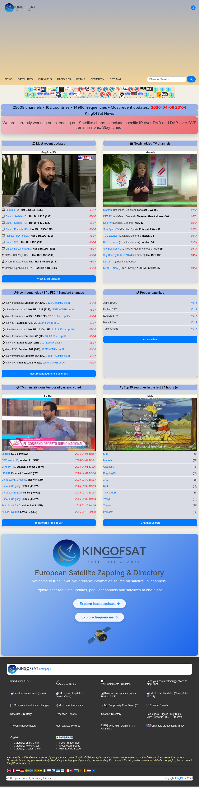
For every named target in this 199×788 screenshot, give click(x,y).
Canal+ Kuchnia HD (16, 229)
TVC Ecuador (110, 235)
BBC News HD (10, 460)
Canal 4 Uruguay (11, 486)
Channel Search (150, 522)
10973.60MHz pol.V (51, 342)
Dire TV (107, 222)
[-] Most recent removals (69, 705)
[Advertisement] (99, 45)
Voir (194, 302)
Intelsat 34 (148, 235)
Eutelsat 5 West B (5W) (30, 466)
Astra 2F (158, 248)
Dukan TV (108, 261)
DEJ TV (107, 216)
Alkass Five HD (10, 512)
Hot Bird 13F (153, 255)
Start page (29, 669)
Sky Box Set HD (112, 248)
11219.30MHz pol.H (63, 329)
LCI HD (6, 473)
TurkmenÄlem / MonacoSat (153, 216)
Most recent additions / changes (49, 373)
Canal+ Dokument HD (17, 248)
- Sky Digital (175, 714)
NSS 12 (139, 222)
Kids (105, 453)
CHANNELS (45, 79)
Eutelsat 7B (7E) (26, 322)
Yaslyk (106, 499)
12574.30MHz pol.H (53, 362)
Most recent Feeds (69, 745)
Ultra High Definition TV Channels (118, 727)
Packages (152, 714)
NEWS (9, 79)
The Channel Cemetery (23, 725)
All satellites (150, 339)
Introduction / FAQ (20, 681)
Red (105, 486)
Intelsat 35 (153, 268)
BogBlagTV (11, 210)
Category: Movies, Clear (27, 748)
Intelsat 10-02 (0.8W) (29, 362)
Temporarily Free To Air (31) (120, 705)
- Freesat (175, 717)
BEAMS (80, 79)
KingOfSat (181, 778)
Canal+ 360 (11, 242)
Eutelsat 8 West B (147, 210)
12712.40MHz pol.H (53, 349)
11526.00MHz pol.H (62, 309)
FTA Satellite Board (70, 748)
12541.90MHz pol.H (59, 302)
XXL (105, 479)
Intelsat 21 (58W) (29, 460)
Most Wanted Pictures (68, 725)
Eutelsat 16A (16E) (35, 302)
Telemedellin (110, 492)
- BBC (166, 717)
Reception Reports (66, 714)
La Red (6, 453)
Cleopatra (108, 466)
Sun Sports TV (111, 229)
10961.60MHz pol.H (59, 356)
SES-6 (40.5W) (19, 453)
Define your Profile (66, 683)
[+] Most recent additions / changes (29, 705)
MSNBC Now (110, 268)
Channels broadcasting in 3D (165, 725)
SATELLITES (25, 79)
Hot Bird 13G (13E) (40, 216)
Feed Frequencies (69, 742)
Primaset (108, 512)
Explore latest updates (99, 604)
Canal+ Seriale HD (15, 216)
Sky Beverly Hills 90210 (116, 255)
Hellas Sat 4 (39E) (32, 505)
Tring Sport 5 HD (11, 505)
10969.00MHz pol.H (56, 336)
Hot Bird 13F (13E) (32, 210)
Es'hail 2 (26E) (28, 512)
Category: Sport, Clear (26, 742)
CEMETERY (97, 79)
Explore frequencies (99, 617)
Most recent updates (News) (28, 693)
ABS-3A (141, 268)
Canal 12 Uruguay (12, 492)
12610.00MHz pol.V (59, 316)
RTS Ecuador (110, 242)
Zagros (107, 505)
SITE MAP (115, 79)
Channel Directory (111, 714)
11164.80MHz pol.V (48, 322)
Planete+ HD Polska (16, 235)
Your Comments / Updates (115, 683)
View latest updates (48, 278)
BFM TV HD (8, 466)
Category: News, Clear (26, 745)
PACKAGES (64, 79)
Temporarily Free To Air (49, 522)
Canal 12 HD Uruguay (14, 479)
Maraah (107, 210)
